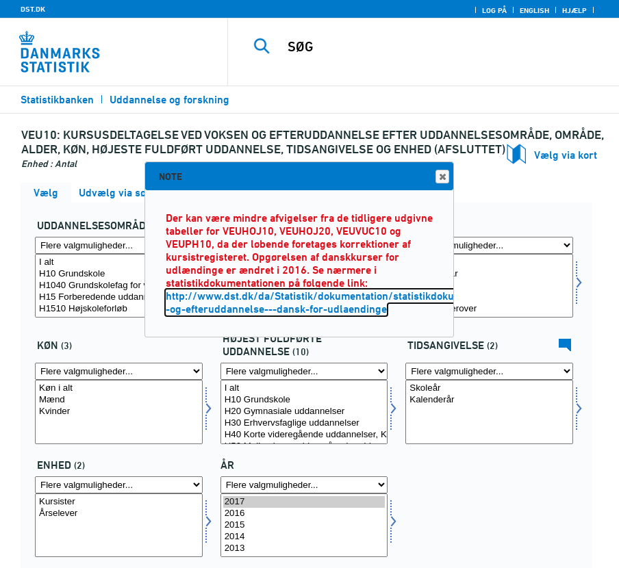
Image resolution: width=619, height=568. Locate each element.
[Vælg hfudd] (304, 411)
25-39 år (489, 286)
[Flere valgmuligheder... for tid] (304, 484)
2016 (304, 513)
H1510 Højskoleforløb (119, 309)
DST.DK (33, 9)
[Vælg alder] (489, 286)
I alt (119, 262)
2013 (304, 548)
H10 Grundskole (119, 274)
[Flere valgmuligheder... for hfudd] (304, 371)
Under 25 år (489, 274)
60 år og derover (489, 309)
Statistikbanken (57, 99)
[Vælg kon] (119, 411)
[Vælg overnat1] (119, 525)
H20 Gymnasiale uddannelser (304, 411)
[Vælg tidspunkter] (489, 411)
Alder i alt (489, 262)
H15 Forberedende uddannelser (119, 297)
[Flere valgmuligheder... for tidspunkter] (489, 371)
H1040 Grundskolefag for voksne (119, 286)
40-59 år (489, 297)
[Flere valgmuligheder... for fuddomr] (119, 245)
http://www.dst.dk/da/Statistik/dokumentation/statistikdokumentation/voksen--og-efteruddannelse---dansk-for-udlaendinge (355, 302)
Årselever (119, 513)
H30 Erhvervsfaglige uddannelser (304, 423)
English (534, 10)
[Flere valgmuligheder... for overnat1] (119, 484)
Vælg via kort (565, 155)
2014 (304, 537)
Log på (494, 10)
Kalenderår (489, 400)
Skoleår (489, 388)
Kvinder (119, 411)
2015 (304, 525)
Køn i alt (119, 388)
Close (441, 177)
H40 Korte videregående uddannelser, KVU (304, 435)
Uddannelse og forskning (169, 99)
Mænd (119, 400)
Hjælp (574, 10)
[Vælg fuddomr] (119, 286)
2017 (304, 502)
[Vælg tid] (304, 525)
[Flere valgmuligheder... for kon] (119, 371)
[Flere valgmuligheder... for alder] (489, 245)
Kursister (119, 502)
